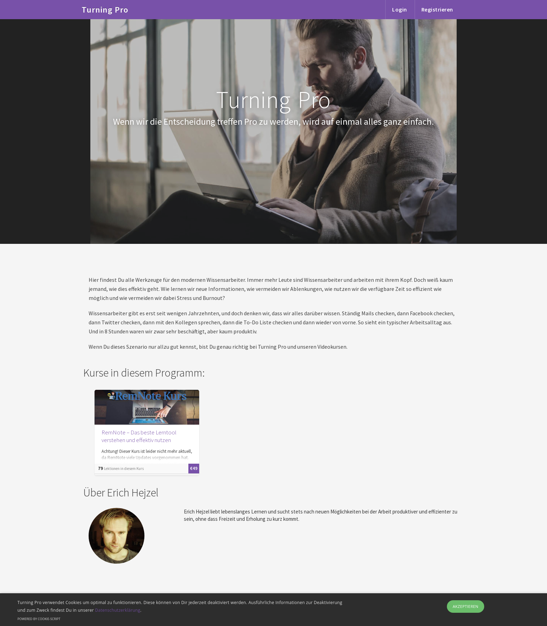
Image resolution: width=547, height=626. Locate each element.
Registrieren (437, 9)
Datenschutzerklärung (117, 610)
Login (399, 9)
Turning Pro (105, 5)
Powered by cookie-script (38, 619)
